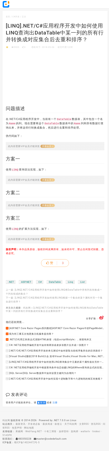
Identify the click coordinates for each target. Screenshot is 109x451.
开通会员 (47, 146)
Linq (70, 282)
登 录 (41, 402)
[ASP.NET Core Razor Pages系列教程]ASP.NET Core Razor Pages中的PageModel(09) (55, 328)
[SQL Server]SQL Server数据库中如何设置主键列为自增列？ (41, 373)
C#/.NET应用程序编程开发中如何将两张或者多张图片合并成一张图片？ (47, 345)
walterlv (85, 431)
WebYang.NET (33, 431)
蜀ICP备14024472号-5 (27, 442)
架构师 (74, 431)
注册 (55, 402)
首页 (8, 17)
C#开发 (16, 17)
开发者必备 (34, 424)
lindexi (96, 431)
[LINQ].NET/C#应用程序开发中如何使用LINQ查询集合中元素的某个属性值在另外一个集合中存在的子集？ (55, 362)
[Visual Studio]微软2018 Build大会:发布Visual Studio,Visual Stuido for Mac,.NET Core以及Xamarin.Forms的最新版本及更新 (55, 356)
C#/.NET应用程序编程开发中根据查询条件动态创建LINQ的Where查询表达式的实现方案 (55, 367)
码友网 (27, 307)
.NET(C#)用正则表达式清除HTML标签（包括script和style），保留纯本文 (49, 339)
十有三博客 (50, 431)
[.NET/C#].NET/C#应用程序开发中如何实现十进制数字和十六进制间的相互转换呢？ (54, 378)
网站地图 (29, 427)
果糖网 (19, 431)
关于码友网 (70, 424)
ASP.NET (26, 282)
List (82, 282)
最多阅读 (48, 424)
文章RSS (84, 424)
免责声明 (17, 427)
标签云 (58, 424)
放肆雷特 (64, 431)
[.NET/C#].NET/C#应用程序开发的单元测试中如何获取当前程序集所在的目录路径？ (54, 350)
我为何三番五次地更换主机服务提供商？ (30, 334)
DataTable (55, 282)
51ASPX (7, 435)
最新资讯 (21, 424)
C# (40, 282)
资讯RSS (96, 424)
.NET (11, 282)
